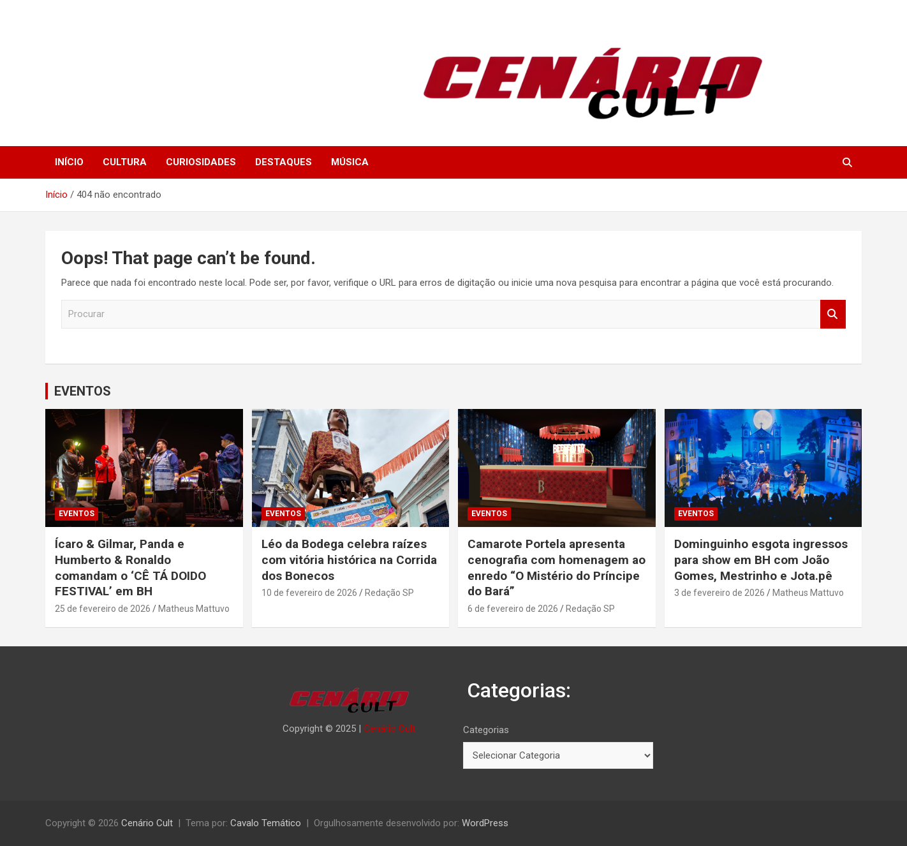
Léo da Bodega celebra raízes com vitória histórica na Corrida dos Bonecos (349, 560)
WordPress (485, 823)
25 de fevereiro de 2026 (103, 609)
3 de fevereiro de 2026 (719, 593)
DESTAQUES (283, 162)
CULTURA (125, 162)
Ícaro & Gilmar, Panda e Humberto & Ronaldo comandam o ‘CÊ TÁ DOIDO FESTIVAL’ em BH (130, 567)
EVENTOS (82, 391)
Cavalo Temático (265, 823)
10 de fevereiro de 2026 (309, 593)
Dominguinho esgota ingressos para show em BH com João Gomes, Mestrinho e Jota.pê (761, 560)
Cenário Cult (389, 728)
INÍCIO (69, 162)
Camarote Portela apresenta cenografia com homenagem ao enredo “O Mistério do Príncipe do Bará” (556, 567)
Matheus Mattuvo (194, 609)
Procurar (833, 314)
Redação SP (389, 593)
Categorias (486, 730)
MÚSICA (350, 162)
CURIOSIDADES (201, 162)
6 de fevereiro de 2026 (513, 609)
